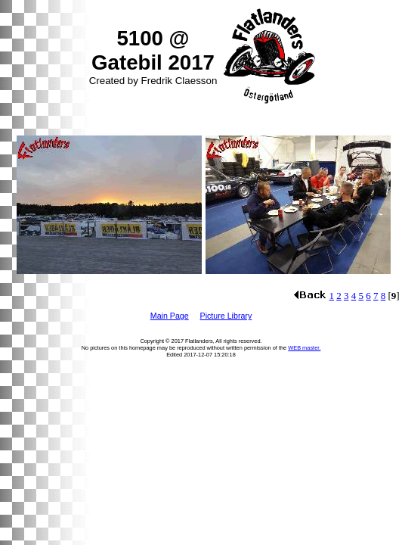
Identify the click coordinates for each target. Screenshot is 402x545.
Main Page (169, 315)
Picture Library (226, 315)
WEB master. (304, 347)
